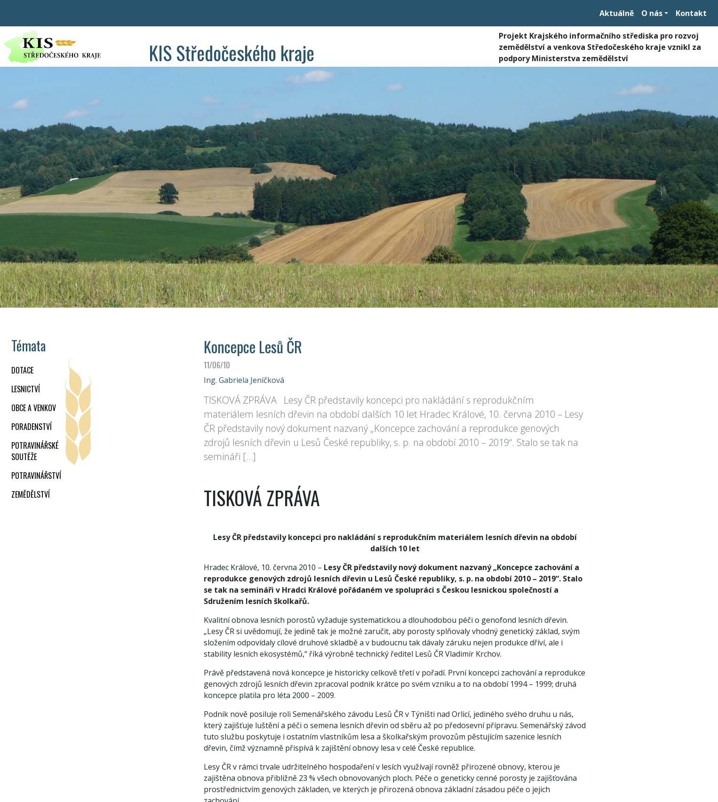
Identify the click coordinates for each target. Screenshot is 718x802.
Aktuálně (616, 13)
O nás (651, 13)
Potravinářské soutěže (34, 451)
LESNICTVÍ (25, 389)
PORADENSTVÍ (31, 426)
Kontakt (691, 13)
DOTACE (22, 370)
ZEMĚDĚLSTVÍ (30, 494)
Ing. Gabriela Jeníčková (244, 380)
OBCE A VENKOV (33, 407)
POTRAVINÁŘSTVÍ (36, 475)
